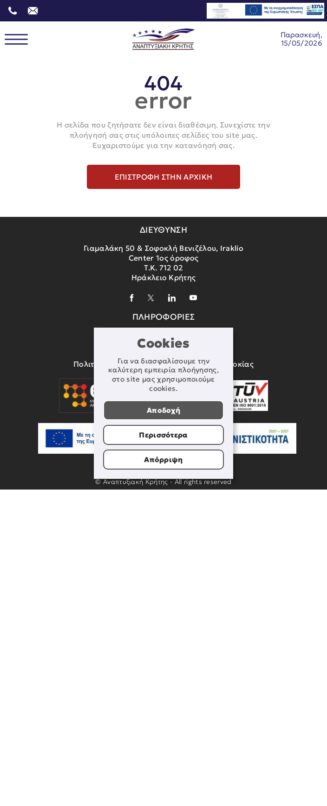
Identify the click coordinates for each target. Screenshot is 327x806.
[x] (151, 297)
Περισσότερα (163, 434)
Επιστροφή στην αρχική (164, 176)
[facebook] (131, 298)
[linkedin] (172, 298)
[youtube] (193, 297)
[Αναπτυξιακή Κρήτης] (163, 39)
